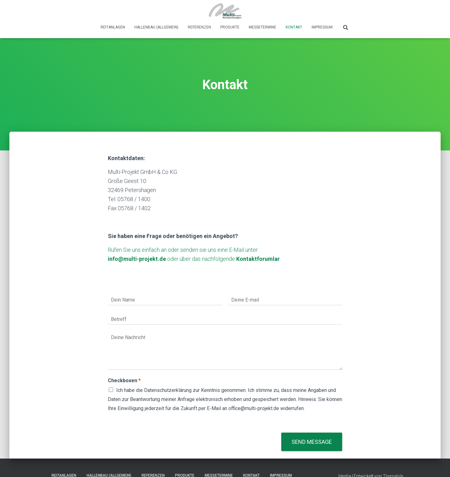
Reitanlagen (113, 27)
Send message (312, 442)
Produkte (229, 27)
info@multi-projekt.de (137, 259)
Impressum (322, 27)
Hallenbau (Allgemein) (156, 27)
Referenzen (199, 27)
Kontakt (294, 27)
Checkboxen (124, 380)
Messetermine (262, 27)
